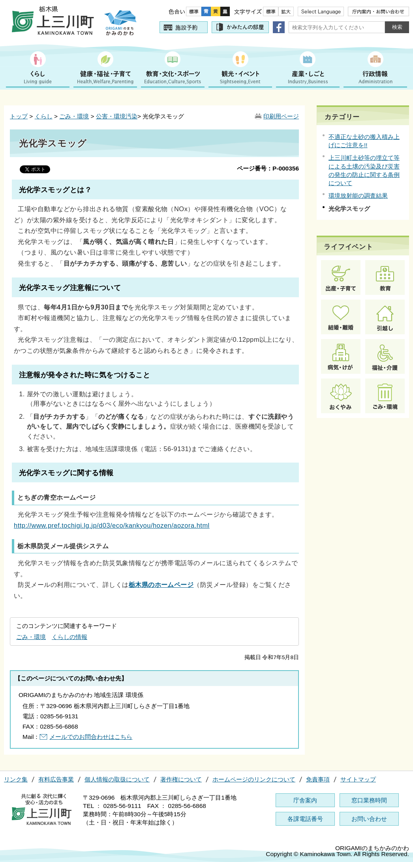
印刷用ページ (281, 116)
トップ (19, 116)
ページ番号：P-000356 (268, 168)
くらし (44, 116)
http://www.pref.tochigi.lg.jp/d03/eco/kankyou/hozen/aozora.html (112, 525)
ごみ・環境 (74, 116)
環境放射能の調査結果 (358, 195)
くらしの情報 (69, 636)
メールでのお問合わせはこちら (90, 736)
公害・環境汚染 (116, 116)
